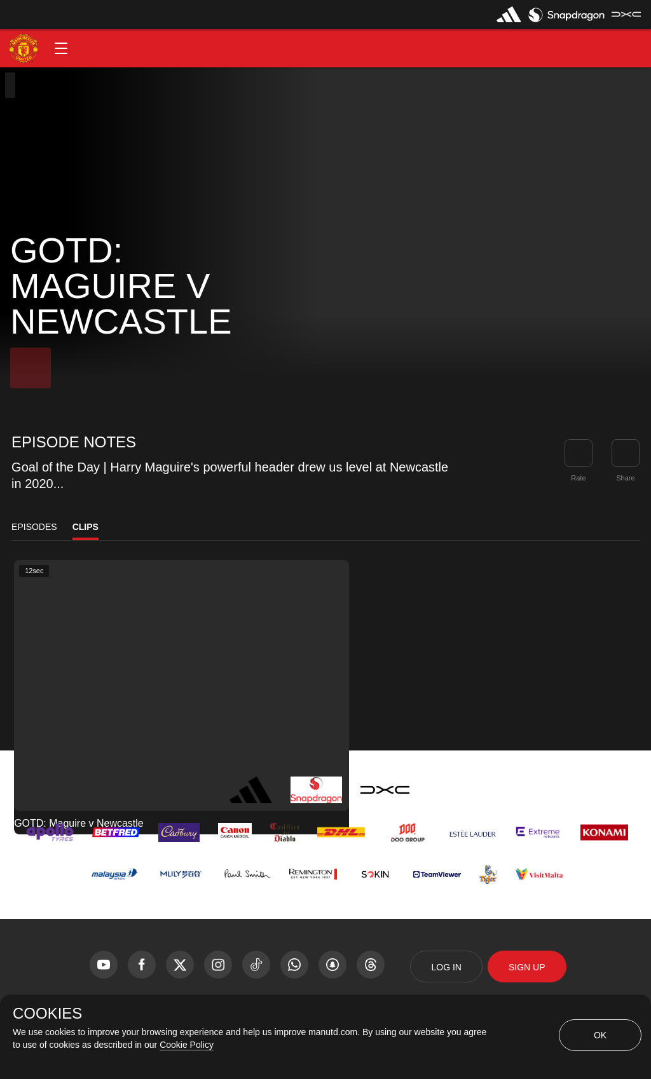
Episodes (34, 527)
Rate (578, 478)
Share (625, 478)
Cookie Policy (187, 1045)
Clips (85, 527)
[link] (626, 453)
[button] (61, 48)
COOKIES (47, 1013)
